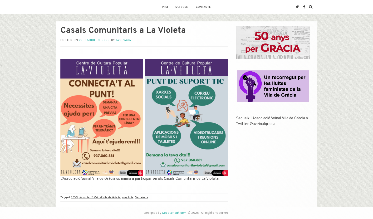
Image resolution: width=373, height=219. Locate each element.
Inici (165, 7)
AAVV (74, 198)
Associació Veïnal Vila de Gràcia (100, 198)
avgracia (123, 40)
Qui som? (181, 7)
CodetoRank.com (174, 213)
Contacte (203, 7)
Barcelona (141, 198)
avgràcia (127, 198)
